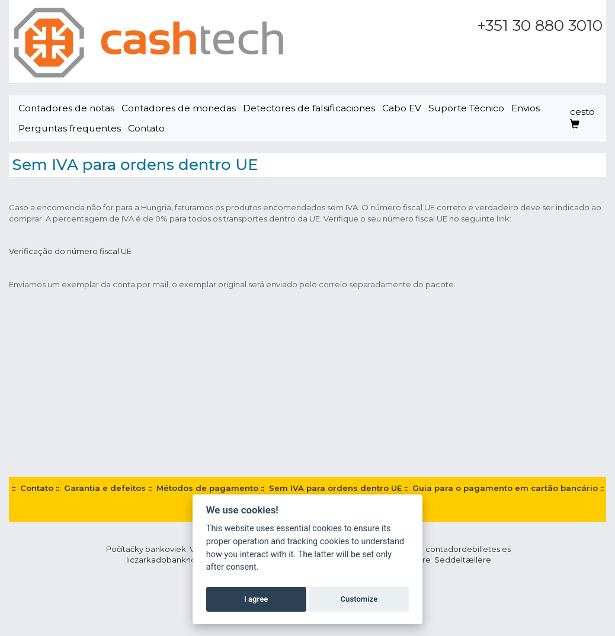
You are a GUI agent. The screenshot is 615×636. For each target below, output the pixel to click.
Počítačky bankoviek (146, 549)
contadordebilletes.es (468, 549)
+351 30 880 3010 (540, 25)
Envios (525, 108)
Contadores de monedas (178, 108)
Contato (146, 128)
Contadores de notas (66, 108)
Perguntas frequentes (69, 128)
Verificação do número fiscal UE (70, 251)
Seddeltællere (462, 559)
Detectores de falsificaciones (309, 108)
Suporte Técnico (466, 108)
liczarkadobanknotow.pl (173, 559)
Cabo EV (401, 108)
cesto (582, 117)
